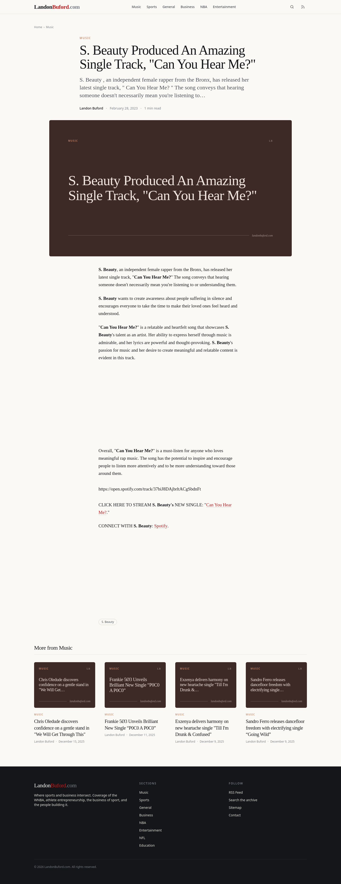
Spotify (160, 525)
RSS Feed (236, 792)
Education (147, 845)
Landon (55, 785)
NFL (142, 838)
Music (136, 6)
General (168, 6)
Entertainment (224, 6)
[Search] (292, 7)
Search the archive (243, 800)
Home (38, 27)
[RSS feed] (303, 7)
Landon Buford (91, 108)
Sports (152, 6)
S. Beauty (108, 622)
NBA (203, 6)
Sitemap (235, 807)
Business (188, 6)
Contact (235, 815)
